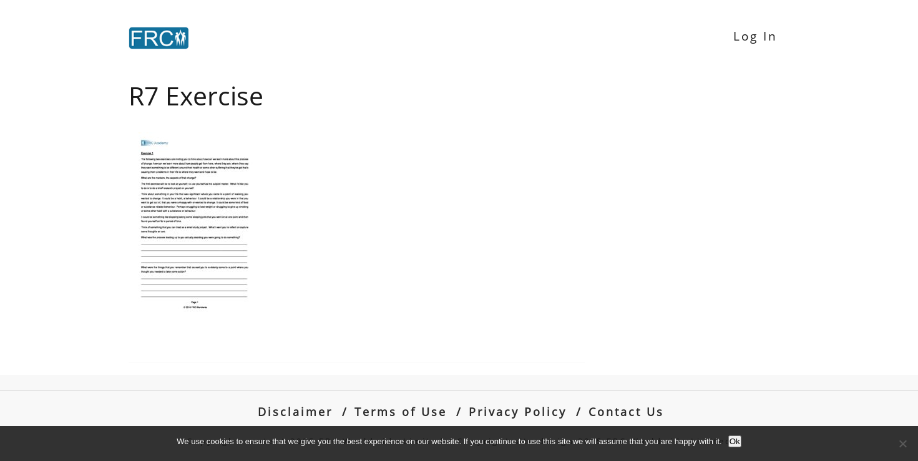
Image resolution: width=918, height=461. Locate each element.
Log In (755, 36)
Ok (735, 441)
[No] (902, 443)
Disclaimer (295, 411)
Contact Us (626, 411)
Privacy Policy (518, 411)
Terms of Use (400, 411)
